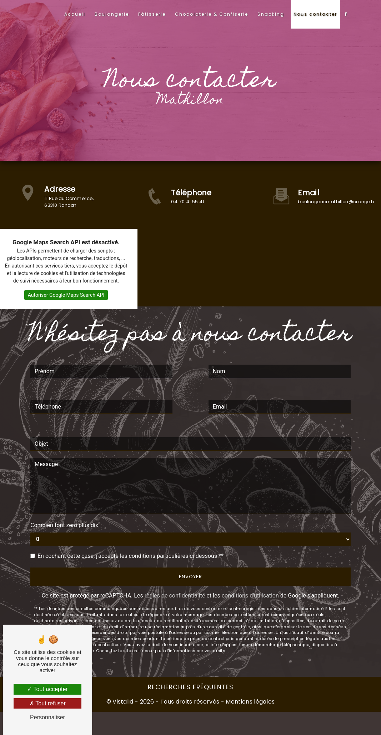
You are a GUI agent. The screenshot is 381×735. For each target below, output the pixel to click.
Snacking (270, 14)
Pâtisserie (152, 14)
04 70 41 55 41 (187, 202)
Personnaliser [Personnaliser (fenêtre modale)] (47, 717)
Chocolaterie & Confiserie (211, 14)
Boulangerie (112, 14)
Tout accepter (47, 689)
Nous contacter (315, 14)
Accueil (74, 14)
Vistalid (123, 702)
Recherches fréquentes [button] (191, 687)
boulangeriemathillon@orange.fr (336, 202)
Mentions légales (249, 702)
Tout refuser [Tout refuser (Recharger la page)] (47, 703)
